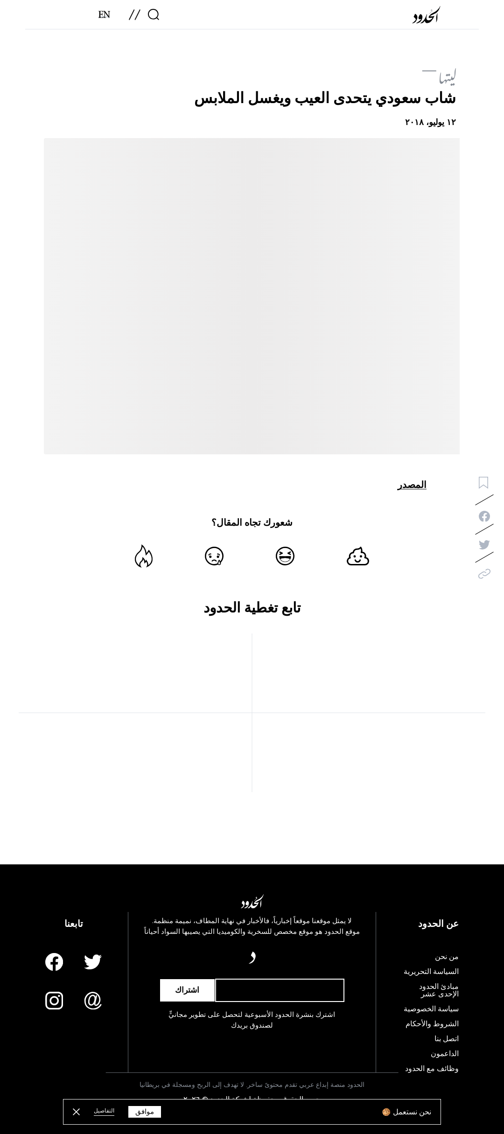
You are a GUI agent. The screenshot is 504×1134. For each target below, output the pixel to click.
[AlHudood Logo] (428, 18)
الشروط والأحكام (432, 1024)
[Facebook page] (54, 962)
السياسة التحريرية (431, 971)
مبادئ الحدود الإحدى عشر (439, 990)
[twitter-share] (484, 545)
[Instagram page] (54, 1000)
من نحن (447, 956)
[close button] (76, 1111)
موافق (144, 1111)
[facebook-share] (484, 516)
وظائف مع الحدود (432, 1068)
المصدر (412, 485)
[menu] (134, 18)
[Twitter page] (93, 962)
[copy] (484, 573)
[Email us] (93, 1000)
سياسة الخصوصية (431, 1009)
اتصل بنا (446, 1039)
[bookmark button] (483, 483)
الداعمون (445, 1053)
